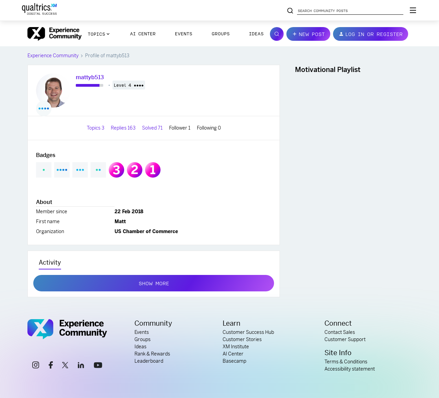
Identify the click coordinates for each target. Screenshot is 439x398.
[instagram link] (35, 366)
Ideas (256, 34)
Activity (50, 262)
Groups (221, 34)
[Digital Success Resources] (413, 10)
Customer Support (345, 339)
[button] (308, 34)
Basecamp (234, 361)
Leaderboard (148, 361)
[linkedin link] (81, 366)
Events (183, 34)
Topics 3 (96, 128)
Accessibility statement (349, 369)
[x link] (65, 366)
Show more (154, 281)
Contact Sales (339, 332)
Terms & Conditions (345, 362)
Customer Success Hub (248, 332)
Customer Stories (242, 339)
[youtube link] (98, 366)
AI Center (143, 34)
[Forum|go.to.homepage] (54, 34)
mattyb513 (90, 77)
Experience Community (53, 55)
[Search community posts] (290, 11)
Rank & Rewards (152, 354)
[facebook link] (51, 366)
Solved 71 (153, 128)
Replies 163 (124, 128)
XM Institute (236, 346)
